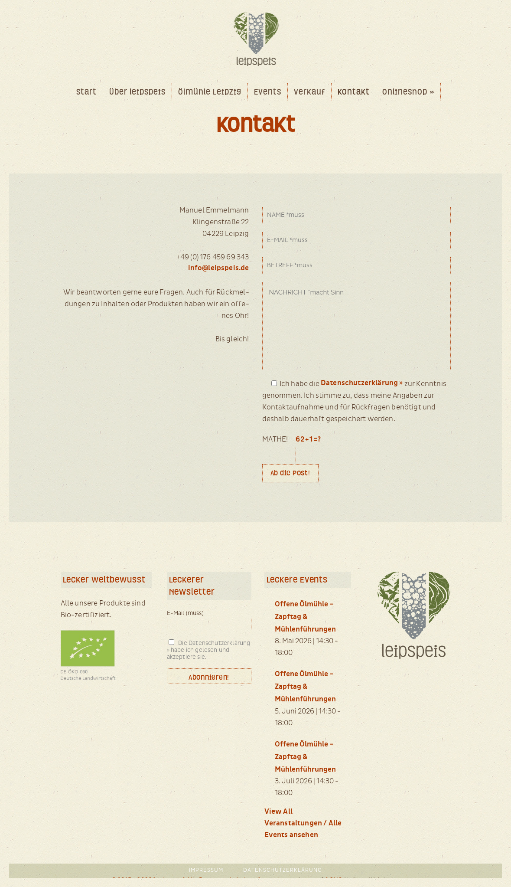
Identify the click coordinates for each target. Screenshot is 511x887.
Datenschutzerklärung (282, 870)
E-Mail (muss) (185, 613)
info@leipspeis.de (218, 268)
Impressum (206, 870)
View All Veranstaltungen (293, 817)
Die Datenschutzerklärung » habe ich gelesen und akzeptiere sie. (209, 650)
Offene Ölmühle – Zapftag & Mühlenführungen (305, 617)
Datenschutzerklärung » (362, 383)
